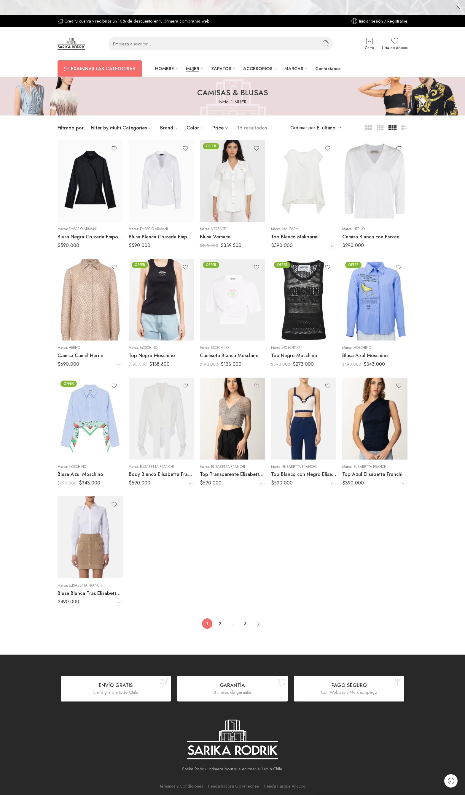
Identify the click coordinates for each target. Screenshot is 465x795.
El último (326, 113)
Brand (169, 112)
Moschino (148, 332)
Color (196, 112)
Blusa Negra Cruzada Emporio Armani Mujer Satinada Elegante (90, 221)
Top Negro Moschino (152, 340)
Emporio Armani (83, 214)
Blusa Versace (215, 221)
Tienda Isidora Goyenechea (233, 771)
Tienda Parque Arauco (284, 771)
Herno (359, 214)
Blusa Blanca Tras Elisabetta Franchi (90, 578)
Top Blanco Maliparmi (295, 221)
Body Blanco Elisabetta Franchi (161, 459)
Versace (218, 214)
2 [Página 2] (220, 609)
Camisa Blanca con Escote (370, 221)
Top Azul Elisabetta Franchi (372, 459)
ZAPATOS (221, 53)
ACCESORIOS (258, 53)
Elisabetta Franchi (157, 451)
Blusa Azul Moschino (365, 340)
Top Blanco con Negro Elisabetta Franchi (303, 459)
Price (221, 112)
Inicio (224, 87)
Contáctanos (327, 53)
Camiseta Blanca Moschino (229, 340)
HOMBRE (164, 53)
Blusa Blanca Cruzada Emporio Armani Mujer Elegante (161, 221)
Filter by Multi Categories (122, 112)
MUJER (192, 53)
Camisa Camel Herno (80, 340)
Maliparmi (290, 214)
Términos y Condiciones (181, 771)
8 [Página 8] (245, 609)
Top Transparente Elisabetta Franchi (232, 459)
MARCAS (293, 53)
